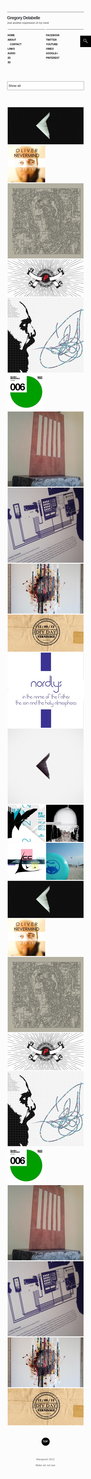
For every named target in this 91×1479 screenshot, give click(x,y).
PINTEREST (53, 58)
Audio (11, 53)
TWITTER (51, 40)
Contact (16, 44)
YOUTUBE (52, 44)
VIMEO (50, 49)
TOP (45, 1441)
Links (11, 49)
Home (11, 35)
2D (9, 58)
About (12, 40)
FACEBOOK (53, 35)
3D (9, 62)
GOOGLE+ (52, 53)
